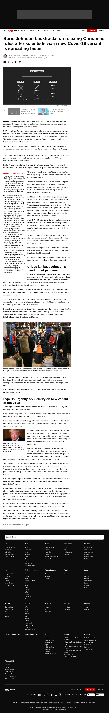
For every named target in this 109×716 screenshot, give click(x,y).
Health (7, 570)
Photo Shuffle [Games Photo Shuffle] (88, 642)
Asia (38, 30)
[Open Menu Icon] (4, 30)
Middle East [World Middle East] (28, 563)
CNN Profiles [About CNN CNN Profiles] (9, 671)
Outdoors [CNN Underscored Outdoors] (28, 596)
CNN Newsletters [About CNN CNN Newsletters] (10, 676)
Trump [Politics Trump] (47, 550)
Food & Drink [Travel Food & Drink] (9, 609)
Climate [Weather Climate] (86, 609)
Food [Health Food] (6, 578)
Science (48, 603)
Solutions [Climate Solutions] (67, 607)
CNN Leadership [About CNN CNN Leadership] (10, 674)
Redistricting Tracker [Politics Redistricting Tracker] (51, 556)
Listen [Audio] (79, 689)
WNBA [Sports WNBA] (27, 614)
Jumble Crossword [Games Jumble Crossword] (90, 640)
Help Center (92, 702)
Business (68, 544)
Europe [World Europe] (27, 559)
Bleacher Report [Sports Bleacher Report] (30, 630)
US (6, 544)
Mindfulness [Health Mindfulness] (9, 583)
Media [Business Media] (66, 550)
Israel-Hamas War (32, 634)
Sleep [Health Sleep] (7, 581)
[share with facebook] (16, 62)
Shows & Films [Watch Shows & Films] (49, 640)
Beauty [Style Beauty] (86, 585)
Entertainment (50, 570)
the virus (6, 127)
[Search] (54, 537)
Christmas (15, 124)
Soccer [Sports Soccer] (27, 618)
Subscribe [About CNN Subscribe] (8, 665)
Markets (87, 544)
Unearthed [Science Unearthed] (48, 611)
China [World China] (27, 556)
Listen (66, 634)
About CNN (9, 661)
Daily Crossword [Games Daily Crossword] (89, 638)
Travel (7, 603)
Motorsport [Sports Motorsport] (28, 623)
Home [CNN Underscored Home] (27, 583)
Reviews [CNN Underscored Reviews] (27, 585)
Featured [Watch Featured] (47, 638)
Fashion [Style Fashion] (86, 578)
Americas (31, 30)
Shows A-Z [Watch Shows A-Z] (48, 649)
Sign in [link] (101, 30)
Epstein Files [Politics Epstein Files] (49, 559)
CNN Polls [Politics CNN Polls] (48, 554)
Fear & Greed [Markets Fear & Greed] (88, 552)
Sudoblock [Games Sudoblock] (87, 645)
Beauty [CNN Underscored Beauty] (27, 578)
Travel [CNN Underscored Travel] (27, 594)
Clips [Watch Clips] (46, 645)
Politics (48, 544)
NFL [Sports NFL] (26, 607)
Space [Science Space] (47, 607)
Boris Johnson (22, 131)
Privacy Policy (25, 702)
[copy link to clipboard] (8, 62)
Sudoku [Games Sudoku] (86, 647)
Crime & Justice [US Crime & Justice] (10, 547)
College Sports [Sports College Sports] (29, 625)
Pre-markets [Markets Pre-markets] (88, 547)
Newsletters (76, 702)
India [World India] (26, 561)
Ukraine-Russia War (13, 634)
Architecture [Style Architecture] (88, 581)
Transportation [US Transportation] (9, 554)
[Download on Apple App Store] (91, 694)
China (53, 30)
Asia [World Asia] (26, 552)
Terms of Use (15, 702)
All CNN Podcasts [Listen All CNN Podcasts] (70, 657)
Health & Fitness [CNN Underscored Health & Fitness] (30, 581)
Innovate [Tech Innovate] (67, 574)
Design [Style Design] (86, 576)
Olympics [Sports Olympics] (28, 627)
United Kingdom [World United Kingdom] (30, 566)
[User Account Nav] (102, 30)
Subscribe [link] (92, 30)
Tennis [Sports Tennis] (27, 621)
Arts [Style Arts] (85, 574)
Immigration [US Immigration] (9, 550)
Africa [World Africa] (27, 547)
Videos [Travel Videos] (7, 616)
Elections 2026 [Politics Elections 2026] (49, 547)
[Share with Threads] (20, 62)
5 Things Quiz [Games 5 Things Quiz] (88, 649)
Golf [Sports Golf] (26, 616)
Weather (87, 603)
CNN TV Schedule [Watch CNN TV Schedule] (50, 654)
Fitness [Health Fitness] (7, 576)
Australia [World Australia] (27, 554)
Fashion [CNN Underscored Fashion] (27, 576)
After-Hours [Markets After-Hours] (88, 550)
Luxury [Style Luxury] (86, 583)
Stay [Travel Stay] (6, 611)
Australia (45, 30)
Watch (82, 30)
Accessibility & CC (54, 702)
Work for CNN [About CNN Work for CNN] (9, 678)
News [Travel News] (7, 614)
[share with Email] (4, 62)
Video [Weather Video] (86, 607)
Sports (27, 603)
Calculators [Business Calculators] (68, 552)
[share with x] (12, 62)
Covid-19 (21, 168)
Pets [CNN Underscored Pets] (26, 599)
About (62, 702)
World (27, 544)
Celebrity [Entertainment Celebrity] (47, 578)
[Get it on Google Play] (100, 694)
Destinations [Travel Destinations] (9, 607)
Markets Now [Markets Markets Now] (88, 556)
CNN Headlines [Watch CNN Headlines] (50, 647)
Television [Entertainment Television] (48, 576)
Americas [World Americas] (28, 550)
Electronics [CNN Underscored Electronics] (28, 574)
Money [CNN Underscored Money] (27, 590)
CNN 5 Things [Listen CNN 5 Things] (68, 654)
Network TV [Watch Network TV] (48, 642)
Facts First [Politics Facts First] (48, 552)
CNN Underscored (32, 570)
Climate (67, 603)
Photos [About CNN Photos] (7, 667)
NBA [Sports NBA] (26, 609)
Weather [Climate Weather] (67, 609)
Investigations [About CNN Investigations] (9, 669)
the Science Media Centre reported (16, 499)
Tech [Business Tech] (65, 547)
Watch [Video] (73, 689)
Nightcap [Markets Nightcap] (87, 559)
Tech (66, 570)
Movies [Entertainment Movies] (47, 574)
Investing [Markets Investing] (87, 554)
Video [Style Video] (86, 587)
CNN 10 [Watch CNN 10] (47, 651)
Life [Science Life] (46, 609)
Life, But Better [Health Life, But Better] (10, 574)
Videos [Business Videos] (66, 554)
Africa (23, 30)
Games (87, 634)
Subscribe (68, 702)
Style (86, 570)
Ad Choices (44, 702)
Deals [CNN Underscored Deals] (27, 587)
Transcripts (84, 702)
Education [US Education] (8, 552)
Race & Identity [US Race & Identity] (10, 556)
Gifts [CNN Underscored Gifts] (26, 592)
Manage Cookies (35, 702)
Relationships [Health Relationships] (9, 585)
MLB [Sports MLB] (26, 611)
